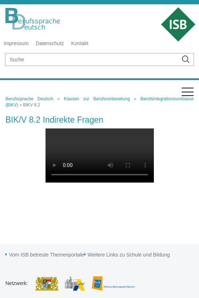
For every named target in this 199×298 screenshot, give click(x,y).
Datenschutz (50, 43)
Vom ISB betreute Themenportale (46, 255)
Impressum (16, 43)
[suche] (91, 59)
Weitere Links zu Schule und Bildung (129, 255)
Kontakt (79, 43)
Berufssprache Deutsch (29, 98)
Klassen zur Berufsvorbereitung (97, 98)
